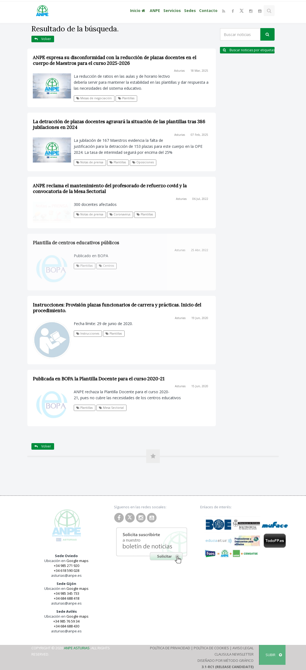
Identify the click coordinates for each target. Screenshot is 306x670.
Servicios (172, 10)
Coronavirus (120, 214)
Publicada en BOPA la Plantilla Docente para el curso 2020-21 (98, 379)
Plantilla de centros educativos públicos (76, 243)
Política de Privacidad (170, 647)
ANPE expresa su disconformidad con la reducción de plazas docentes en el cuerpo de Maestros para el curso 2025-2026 (114, 60)
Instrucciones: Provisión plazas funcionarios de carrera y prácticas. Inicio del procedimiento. (117, 308)
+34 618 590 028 (66, 570)
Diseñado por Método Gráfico (226, 660)
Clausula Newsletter (234, 654)
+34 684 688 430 (66, 626)
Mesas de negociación (94, 98)
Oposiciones (143, 162)
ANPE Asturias (77, 647)
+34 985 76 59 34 (66, 621)
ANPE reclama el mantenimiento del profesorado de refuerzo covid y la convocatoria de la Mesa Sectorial (110, 188)
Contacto (208, 10)
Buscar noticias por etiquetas (249, 50)
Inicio (138, 10)
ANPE (155, 10)
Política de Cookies (211, 647)
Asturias (179, 71)
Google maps (77, 560)
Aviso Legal (243, 647)
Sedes (190, 10)
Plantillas (126, 98)
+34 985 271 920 (66, 565)
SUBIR (274, 654)
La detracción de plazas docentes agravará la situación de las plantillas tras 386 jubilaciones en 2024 (119, 124)
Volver (42, 39)
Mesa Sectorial (111, 408)
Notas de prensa (89, 162)
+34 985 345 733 (66, 593)
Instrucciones (87, 333)
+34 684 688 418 (66, 598)
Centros (106, 266)
